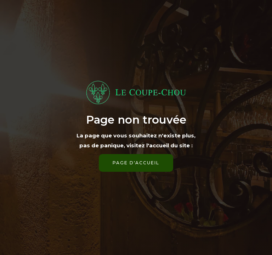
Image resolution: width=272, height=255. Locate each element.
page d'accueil (136, 162)
